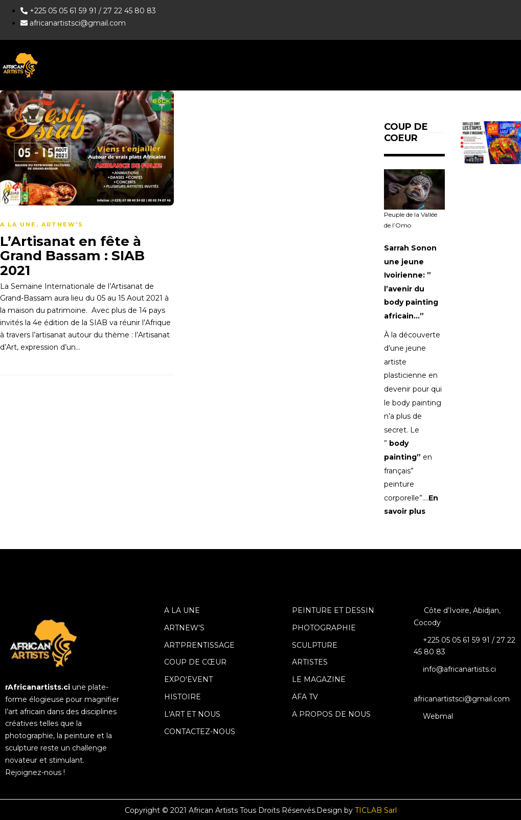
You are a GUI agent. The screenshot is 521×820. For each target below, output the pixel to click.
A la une (18, 224)
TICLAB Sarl (376, 810)
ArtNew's (62, 224)
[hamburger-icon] (509, 65)
